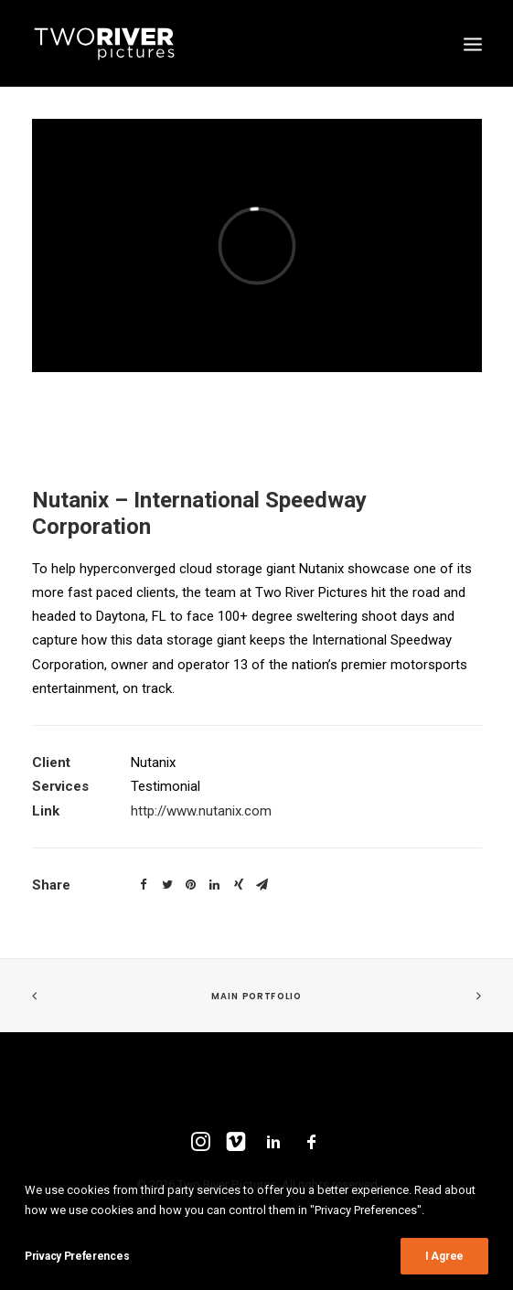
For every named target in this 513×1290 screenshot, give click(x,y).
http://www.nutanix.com (201, 811)
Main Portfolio (256, 996)
